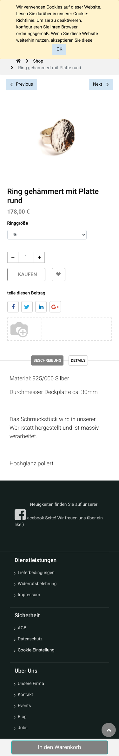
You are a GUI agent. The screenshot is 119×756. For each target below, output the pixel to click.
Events (24, 705)
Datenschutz (30, 639)
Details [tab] (78, 360)
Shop (38, 61)
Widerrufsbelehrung (37, 583)
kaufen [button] (26, 274)
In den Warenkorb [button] (59, 747)
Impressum (29, 594)
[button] (58, 274)
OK (59, 49)
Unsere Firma (31, 683)
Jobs (23, 727)
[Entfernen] (12, 257)
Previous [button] (21, 84)
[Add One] (38, 257)
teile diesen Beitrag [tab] (26, 293)
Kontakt (25, 694)
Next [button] (101, 84)
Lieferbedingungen (36, 572)
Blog (22, 716)
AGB (22, 628)
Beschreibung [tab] (47, 360)
